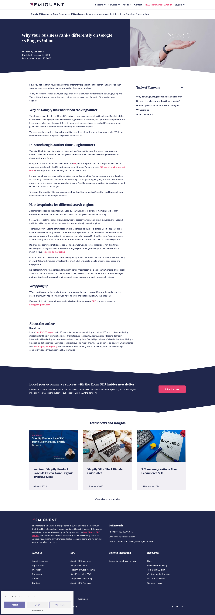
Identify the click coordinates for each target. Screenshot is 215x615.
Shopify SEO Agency (41, 13)
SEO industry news (156, 578)
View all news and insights (107, 499)
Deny (37, 604)
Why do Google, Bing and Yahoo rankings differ (159, 96)
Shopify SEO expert (45, 332)
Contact (138, 4)
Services (114, 4)
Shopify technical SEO (80, 574)
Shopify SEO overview (80, 560)
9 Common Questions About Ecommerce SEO (160, 471)
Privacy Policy (37, 610)
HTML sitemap (81, 598)
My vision (36, 569)
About (127, 4)
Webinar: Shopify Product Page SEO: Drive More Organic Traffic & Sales (53, 473)
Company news (154, 582)
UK (74, 163)
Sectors (100, 4)
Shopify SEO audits (79, 565)
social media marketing (54, 251)
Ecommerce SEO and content (73, 13)
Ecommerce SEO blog (157, 565)
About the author (144, 114)
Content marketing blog (158, 574)
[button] (182, 87)
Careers (35, 578)
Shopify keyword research (82, 569)
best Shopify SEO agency (45, 346)
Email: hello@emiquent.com (122, 536)
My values (37, 574)
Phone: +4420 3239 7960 (121, 531)
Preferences (60, 604)
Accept (15, 604)
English (180, 4)
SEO (94, 301)
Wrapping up (142, 109)
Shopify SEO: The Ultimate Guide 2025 (104, 471)
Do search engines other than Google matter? (158, 101)
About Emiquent (40, 560)
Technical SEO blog (156, 569)
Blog (55, 13)
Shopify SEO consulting (81, 578)
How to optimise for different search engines (158, 105)
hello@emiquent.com (39, 304)
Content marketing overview (122, 560)
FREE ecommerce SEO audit (158, 4)
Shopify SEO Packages (80, 582)
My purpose (37, 565)
